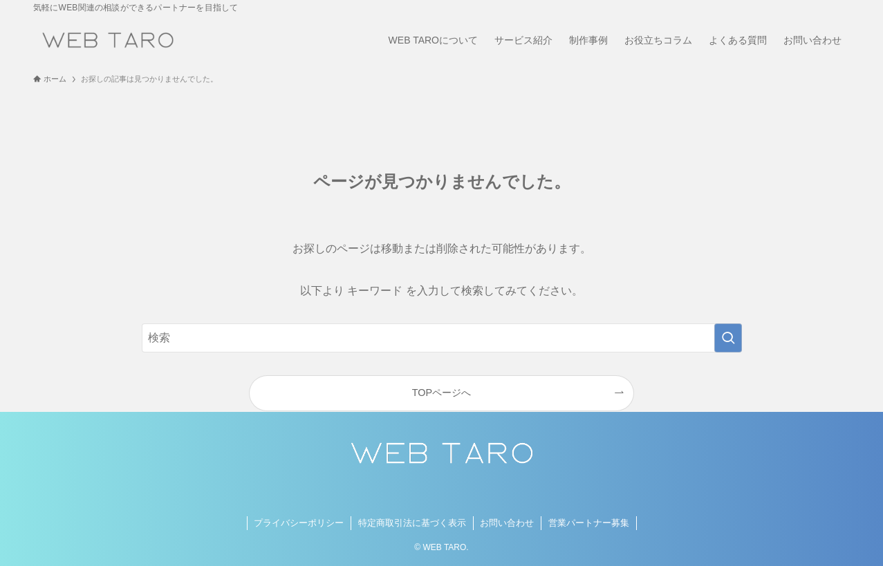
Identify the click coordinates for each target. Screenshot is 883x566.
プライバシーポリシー (299, 523)
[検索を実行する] (728, 337)
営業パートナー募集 (588, 523)
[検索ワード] (442, 337)
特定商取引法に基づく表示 (412, 523)
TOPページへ (441, 392)
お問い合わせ (507, 523)
